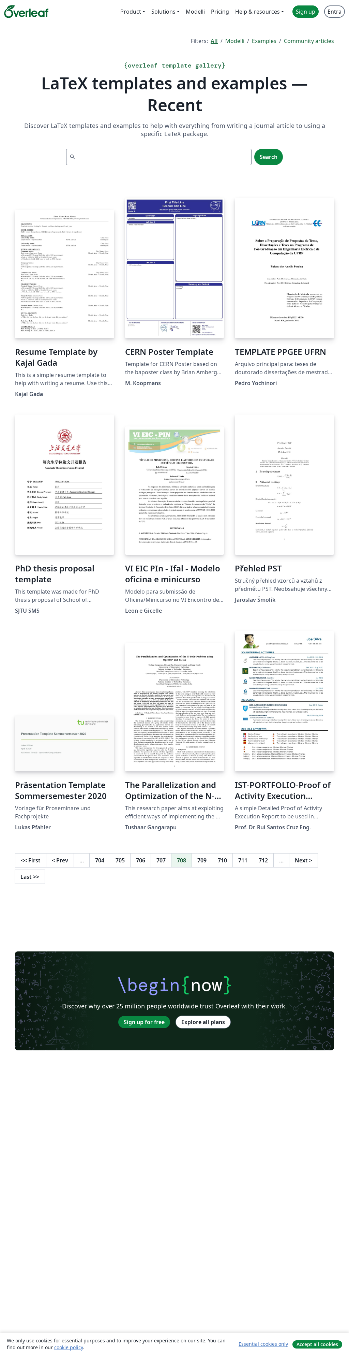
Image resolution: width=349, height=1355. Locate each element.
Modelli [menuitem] (195, 11)
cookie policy (68, 1347)
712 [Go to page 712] (263, 860)
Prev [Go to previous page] (60, 860)
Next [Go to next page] (303, 860)
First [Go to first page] (31, 860)
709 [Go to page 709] (202, 860)
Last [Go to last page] (29, 876)
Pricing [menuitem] (220, 11)
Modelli (234, 41)
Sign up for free (144, 1022)
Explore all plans (203, 1022)
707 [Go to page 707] (161, 860)
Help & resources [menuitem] (257, 11)
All (214, 41)
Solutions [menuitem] (163, 11)
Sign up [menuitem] (305, 11)
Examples (264, 41)
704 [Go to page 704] (99, 860)
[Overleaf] (26, 11)
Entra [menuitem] (335, 11)
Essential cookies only (263, 1344)
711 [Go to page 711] (242, 860)
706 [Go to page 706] (140, 860)
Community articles (309, 41)
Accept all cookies (317, 1344)
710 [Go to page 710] (222, 860)
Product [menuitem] (130, 11)
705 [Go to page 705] (120, 860)
